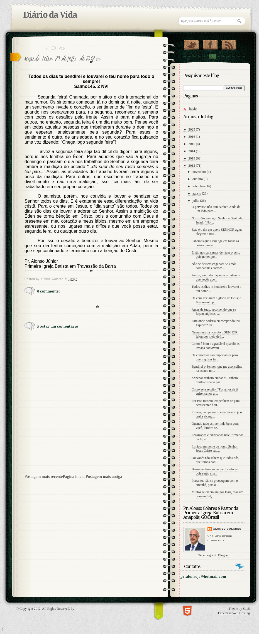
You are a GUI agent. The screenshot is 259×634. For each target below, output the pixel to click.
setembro (199, 186)
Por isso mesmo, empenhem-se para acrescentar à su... (216, 403)
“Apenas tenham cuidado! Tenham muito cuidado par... (215, 380)
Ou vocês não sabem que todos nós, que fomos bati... (215, 460)
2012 (192, 166)
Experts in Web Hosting (234, 613)
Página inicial (74, 476)
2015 (192, 144)
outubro (198, 179)
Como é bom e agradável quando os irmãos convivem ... (216, 346)
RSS (228, 43)
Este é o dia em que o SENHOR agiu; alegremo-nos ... (217, 232)
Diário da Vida (50, 15)
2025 (192, 129)
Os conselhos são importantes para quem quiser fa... (215, 357)
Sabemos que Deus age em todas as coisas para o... (215, 243)
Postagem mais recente (44, 476)
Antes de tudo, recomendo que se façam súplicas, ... (214, 312)
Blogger (223, 555)
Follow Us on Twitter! (191, 43)
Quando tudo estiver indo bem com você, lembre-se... (215, 426)
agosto (197, 193)
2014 (192, 151)
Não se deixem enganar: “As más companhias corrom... (214, 266)
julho (196, 201)
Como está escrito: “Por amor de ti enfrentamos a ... (215, 391)
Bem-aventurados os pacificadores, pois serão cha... (215, 471)
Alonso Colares (227, 528)
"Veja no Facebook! (210, 43)
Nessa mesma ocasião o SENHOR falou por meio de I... (215, 334)
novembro (199, 172)
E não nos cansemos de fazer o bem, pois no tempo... (216, 254)
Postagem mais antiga (104, 476)
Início (193, 108)
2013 (192, 158)
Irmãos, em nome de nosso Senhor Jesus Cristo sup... (215, 448)
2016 (192, 137)
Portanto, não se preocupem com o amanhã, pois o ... (215, 483)
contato (212, 56)
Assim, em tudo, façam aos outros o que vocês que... (216, 277)
